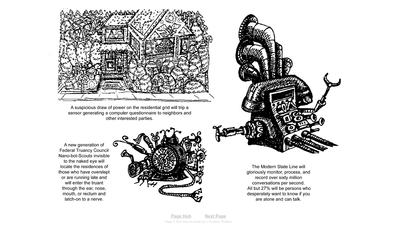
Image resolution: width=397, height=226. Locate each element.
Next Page (215, 216)
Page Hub (181, 216)
